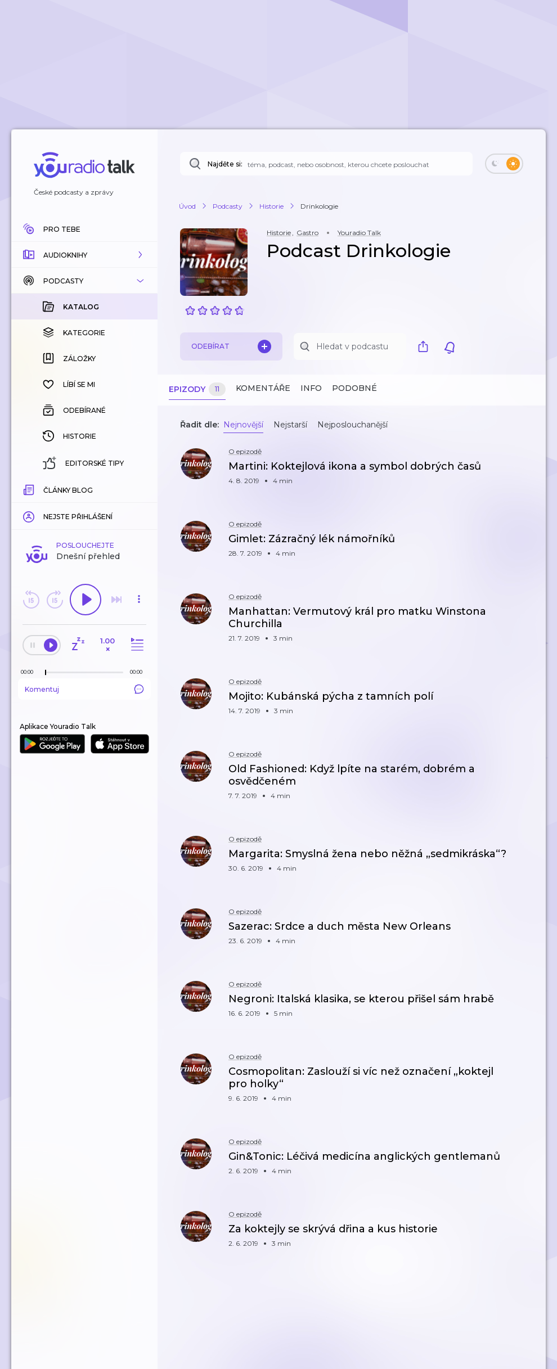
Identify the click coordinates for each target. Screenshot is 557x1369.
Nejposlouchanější (352, 425)
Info (311, 388)
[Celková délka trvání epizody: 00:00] (139, 672)
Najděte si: (225, 164)
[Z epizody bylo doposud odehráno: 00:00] (30, 672)
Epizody (197, 389)
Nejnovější (243, 425)
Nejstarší (290, 425)
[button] (84, 255)
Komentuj (84, 689)
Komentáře (263, 388)
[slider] (45, 672)
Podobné (354, 388)
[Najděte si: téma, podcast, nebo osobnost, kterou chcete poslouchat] (326, 163)
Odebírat (231, 346)
